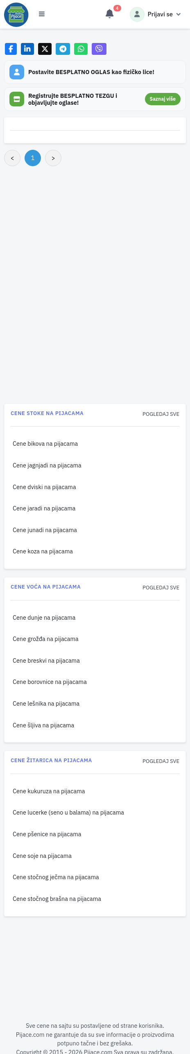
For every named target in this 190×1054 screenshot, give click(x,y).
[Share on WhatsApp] (81, 49)
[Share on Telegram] (63, 49)
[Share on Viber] (99, 49)
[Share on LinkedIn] (27, 49)
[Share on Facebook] (11, 49)
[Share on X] (45, 49)
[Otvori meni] (41, 14)
